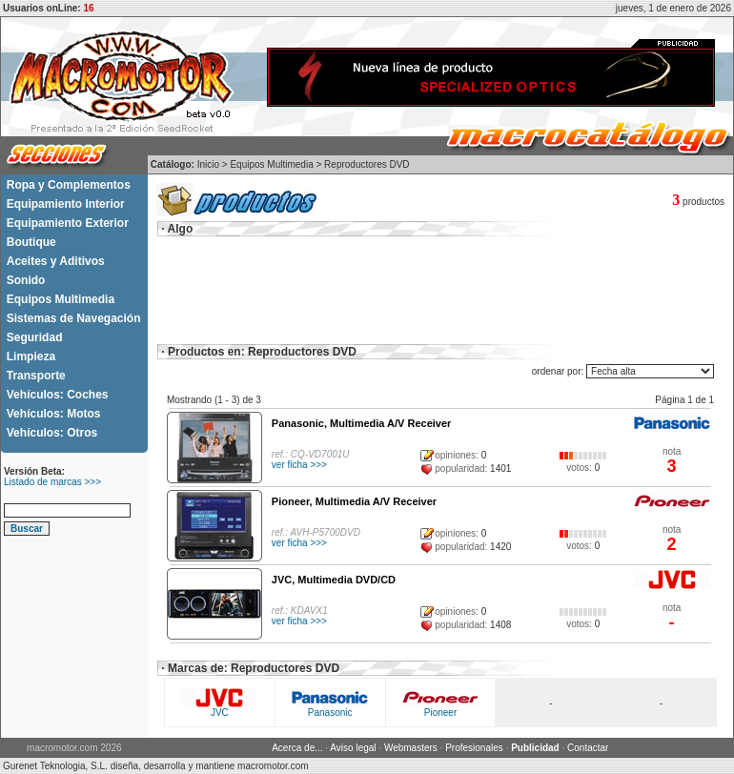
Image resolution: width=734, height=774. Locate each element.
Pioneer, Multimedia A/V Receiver (354, 501)
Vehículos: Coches (58, 394)
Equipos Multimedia (60, 299)
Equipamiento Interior (66, 204)
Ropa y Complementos (69, 185)
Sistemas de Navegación (74, 318)
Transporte (36, 375)
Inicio (208, 164)
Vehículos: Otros (52, 432)
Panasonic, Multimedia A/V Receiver (362, 423)
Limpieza (31, 356)
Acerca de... (297, 748)
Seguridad (35, 337)
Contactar (587, 748)
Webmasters (411, 748)
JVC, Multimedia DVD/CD (334, 579)
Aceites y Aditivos (56, 261)
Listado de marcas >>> (52, 482)
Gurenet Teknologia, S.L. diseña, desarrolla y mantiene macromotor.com (156, 766)
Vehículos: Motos (54, 413)
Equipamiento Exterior (68, 223)
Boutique (31, 242)
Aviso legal (353, 748)
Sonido (26, 280)
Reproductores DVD (366, 164)
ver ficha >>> (299, 464)
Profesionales (474, 748)
